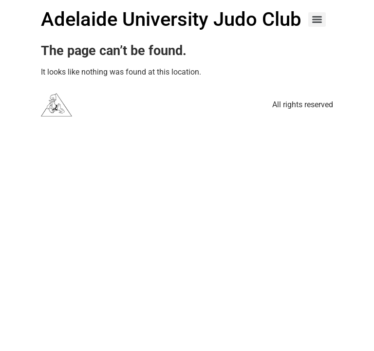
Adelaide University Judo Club (171, 19)
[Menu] (317, 19)
